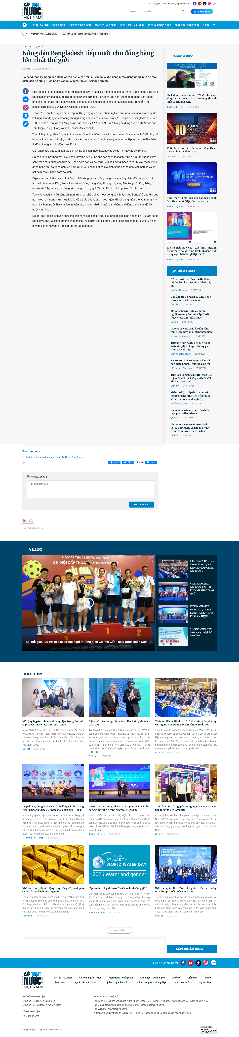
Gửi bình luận (141, 504)
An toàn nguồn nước (80, 24)
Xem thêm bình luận (32, 528)
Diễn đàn (171, 156)
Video (206, 24)
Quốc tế (39, 46)
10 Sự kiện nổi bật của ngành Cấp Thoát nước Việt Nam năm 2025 (192, 150)
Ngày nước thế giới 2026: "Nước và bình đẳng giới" (118, 888)
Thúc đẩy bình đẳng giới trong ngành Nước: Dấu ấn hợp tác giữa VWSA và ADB (186, 808)
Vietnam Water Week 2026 (44, 34)
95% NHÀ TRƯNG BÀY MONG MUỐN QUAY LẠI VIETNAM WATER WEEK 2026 (202, 566)
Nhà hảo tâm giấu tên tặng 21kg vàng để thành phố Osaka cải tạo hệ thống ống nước (53, 890)
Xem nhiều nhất (186, 949)
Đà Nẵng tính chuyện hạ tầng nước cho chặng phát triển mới (191, 298)
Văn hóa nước (182, 982)
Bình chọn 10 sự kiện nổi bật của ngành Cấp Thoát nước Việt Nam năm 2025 (192, 199)
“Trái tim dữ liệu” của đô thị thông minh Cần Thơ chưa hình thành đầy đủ (191, 282)
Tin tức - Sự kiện (40, 24)
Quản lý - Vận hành (105, 24)
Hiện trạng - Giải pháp (132, 24)
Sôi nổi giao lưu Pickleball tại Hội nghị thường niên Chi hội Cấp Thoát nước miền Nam (87, 642)
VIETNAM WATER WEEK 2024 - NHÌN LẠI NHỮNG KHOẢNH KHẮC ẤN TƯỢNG (201, 611)
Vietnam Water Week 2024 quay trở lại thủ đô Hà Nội (201, 632)
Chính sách (58, 24)
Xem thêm (120, 930)
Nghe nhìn (27, 915)
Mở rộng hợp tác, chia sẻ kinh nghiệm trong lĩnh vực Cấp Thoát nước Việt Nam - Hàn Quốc (190, 314)
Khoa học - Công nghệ (187, 24)
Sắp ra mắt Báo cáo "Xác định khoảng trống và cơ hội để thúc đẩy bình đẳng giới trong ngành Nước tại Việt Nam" (192, 251)
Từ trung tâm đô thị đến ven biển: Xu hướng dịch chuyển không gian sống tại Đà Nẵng (190, 346)
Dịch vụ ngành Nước (159, 24)
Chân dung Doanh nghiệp (151, 982)
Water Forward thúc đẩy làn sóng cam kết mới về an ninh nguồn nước (191, 330)
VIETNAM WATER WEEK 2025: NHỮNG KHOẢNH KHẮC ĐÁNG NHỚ (202, 588)
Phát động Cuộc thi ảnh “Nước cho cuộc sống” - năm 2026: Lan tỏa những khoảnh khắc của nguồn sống (192, 98)
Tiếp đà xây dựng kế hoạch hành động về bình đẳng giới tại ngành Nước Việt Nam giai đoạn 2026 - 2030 (53, 808)
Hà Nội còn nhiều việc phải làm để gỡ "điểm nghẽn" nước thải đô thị (190, 362)
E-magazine (201, 11)
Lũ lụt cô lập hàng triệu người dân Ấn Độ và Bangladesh (55, 457)
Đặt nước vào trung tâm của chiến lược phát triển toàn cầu (190, 412)
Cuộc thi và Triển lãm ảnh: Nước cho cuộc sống (85, 34)
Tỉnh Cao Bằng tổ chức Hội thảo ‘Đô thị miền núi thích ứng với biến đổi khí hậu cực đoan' (191, 378)
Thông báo (180, 56)
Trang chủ (26, 46)
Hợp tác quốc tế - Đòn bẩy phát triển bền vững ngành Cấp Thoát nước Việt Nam (186, 890)
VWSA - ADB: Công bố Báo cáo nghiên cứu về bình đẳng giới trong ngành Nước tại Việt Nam (119, 808)
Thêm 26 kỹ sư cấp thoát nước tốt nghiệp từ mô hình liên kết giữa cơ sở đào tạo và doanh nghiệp (190, 396)
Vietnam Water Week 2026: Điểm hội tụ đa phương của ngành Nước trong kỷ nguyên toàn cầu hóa (190, 428)
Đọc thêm (183, 271)
